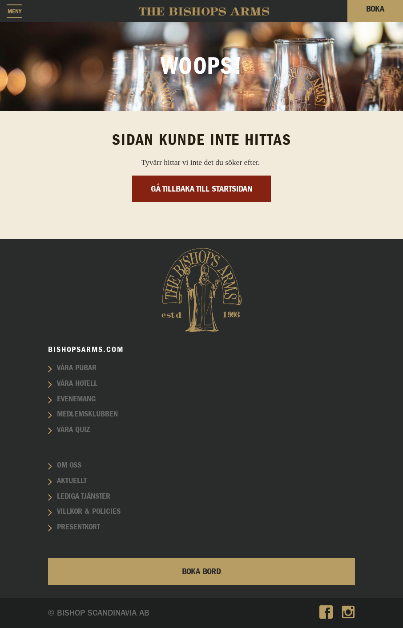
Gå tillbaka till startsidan (201, 188)
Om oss (69, 465)
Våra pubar (77, 368)
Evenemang (76, 399)
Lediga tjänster (83, 496)
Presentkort (78, 527)
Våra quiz (73, 430)
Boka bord (201, 571)
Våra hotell (77, 384)
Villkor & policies (89, 512)
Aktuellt (72, 481)
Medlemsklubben (87, 414)
